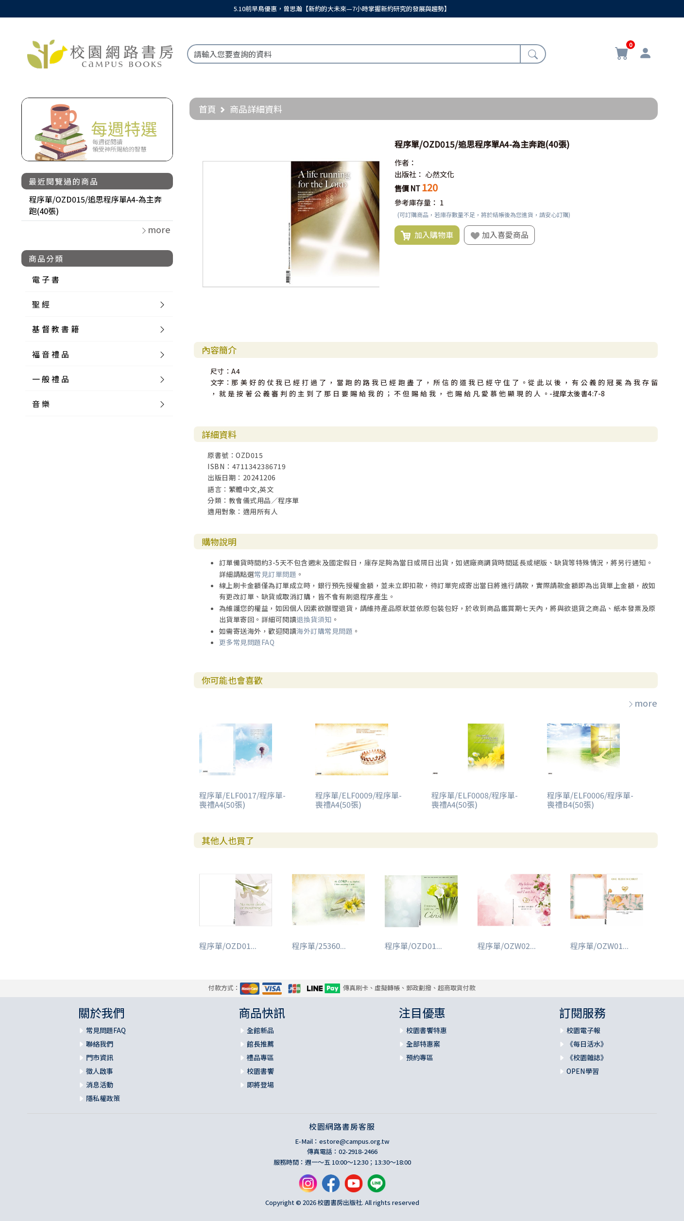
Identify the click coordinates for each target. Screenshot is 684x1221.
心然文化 (439, 174)
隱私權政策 (103, 1098)
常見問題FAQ (106, 1030)
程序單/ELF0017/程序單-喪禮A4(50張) (242, 799)
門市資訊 (99, 1057)
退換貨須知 (314, 619)
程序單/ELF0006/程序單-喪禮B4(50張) (590, 799)
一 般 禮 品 (50, 379)
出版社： (409, 174)
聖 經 (41, 304)
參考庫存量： (416, 202)
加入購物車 (427, 235)
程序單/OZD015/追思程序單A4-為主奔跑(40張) (95, 205)
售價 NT (407, 188)
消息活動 (99, 1084)
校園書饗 (260, 1071)
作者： (405, 162)
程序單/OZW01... (599, 945)
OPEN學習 (582, 1071)
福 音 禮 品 (50, 354)
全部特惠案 (423, 1044)
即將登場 (260, 1084)
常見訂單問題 (275, 574)
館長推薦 (260, 1044)
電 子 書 (45, 279)
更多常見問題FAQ (247, 642)
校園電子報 (583, 1030)
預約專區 (419, 1057)
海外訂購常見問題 (324, 631)
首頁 (207, 108)
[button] (370, 144)
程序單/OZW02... (507, 945)
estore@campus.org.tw (354, 1141)
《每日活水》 (586, 1044)
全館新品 (260, 1030)
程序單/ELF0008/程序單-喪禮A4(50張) (474, 799)
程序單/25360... (319, 945)
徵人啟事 (99, 1071)
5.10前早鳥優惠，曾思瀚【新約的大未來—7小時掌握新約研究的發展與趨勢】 (342, 8)
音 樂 (41, 403)
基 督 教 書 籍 (55, 329)
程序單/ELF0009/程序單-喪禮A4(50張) (358, 799)
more (642, 702)
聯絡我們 (99, 1044)
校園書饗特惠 (426, 1030)
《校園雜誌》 (586, 1057)
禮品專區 (260, 1057)
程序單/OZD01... (227, 945)
